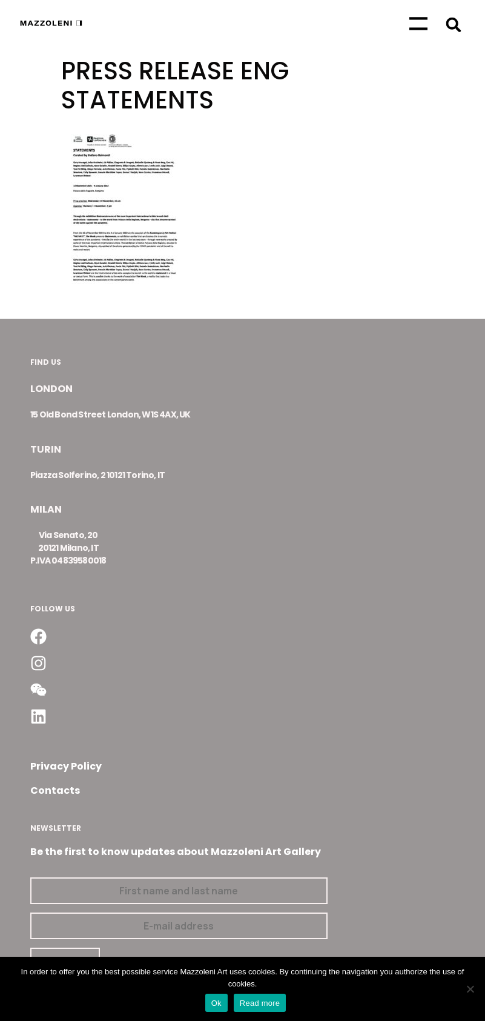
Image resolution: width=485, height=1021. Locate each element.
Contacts (55, 790)
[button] (453, 25)
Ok (216, 1003)
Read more (260, 1003)
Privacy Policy (66, 766)
